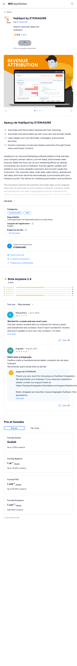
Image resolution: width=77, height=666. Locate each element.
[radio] (14, 428)
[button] (32, 223)
